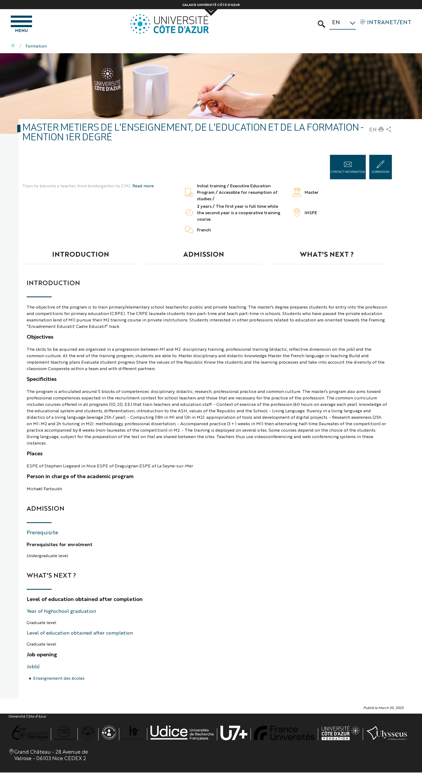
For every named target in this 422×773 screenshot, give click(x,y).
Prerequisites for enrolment (59, 544)
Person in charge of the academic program (80, 476)
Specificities (42, 379)
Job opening (42, 655)
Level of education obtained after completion (85, 599)
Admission (203, 254)
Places (35, 453)
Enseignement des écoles (59, 679)
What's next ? (327, 254)
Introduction (80, 254)
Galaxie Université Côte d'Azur (211, 4)
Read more (143, 186)
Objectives (40, 337)
